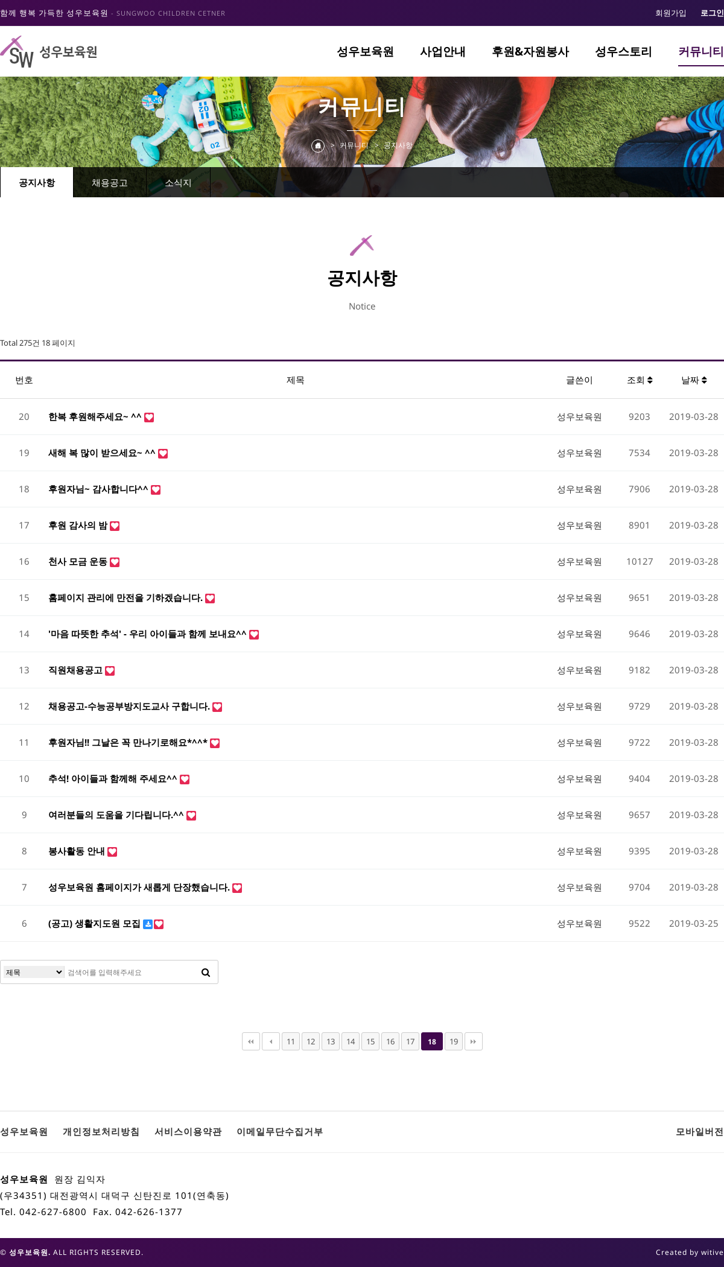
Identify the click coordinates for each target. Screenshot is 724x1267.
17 (410, 1041)
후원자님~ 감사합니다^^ (99, 489)
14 (350, 1041)
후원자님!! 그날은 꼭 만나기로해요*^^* (129, 742)
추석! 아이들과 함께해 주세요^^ (114, 778)
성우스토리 (623, 51)
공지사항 (37, 182)
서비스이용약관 (188, 1131)
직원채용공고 (76, 670)
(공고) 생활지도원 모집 (95, 923)
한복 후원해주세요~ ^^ (96, 416)
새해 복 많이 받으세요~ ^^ (103, 452)
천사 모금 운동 (79, 561)
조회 (640, 379)
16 (390, 1041)
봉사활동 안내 (77, 851)
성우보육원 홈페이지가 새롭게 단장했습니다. (140, 887)
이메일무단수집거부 (280, 1131)
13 (330, 1041)
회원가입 (671, 12)
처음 (251, 1041)
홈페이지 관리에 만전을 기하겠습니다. (126, 597)
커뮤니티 (701, 51)
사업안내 (443, 51)
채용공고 (110, 182)
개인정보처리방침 (101, 1131)
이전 (271, 1041)
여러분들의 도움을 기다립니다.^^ (117, 814)
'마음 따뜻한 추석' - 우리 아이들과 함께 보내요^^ (148, 633)
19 (453, 1041)
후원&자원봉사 (530, 51)
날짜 (694, 379)
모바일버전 (700, 1131)
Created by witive (690, 1252)
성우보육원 (365, 51)
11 (291, 1041)
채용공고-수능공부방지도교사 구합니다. (130, 706)
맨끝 (474, 1041)
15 (370, 1041)
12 (310, 1041)
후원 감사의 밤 (79, 525)
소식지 (178, 182)
